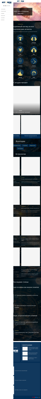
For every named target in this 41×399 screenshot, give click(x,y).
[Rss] (9, 5)
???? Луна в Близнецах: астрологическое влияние (19, 315)
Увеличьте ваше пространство (30, 135)
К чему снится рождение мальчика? (20, 112)
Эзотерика (3, 17)
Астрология (3, 9)
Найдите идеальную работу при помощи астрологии (33, 353)
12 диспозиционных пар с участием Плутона (26, 332)
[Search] (37, 1)
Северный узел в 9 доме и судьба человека (32, 358)
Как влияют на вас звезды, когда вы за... (30, 208)
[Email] (5, 5)
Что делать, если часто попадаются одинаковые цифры (29, 270)
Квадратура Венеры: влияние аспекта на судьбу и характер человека (33, 348)
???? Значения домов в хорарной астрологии (26, 295)
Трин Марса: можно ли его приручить (21, 389)
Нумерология (3, 11)
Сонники (2, 13)
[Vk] (6, 5)
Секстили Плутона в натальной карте (21, 370)
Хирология (3, 15)
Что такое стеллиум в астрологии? (20, 380)
